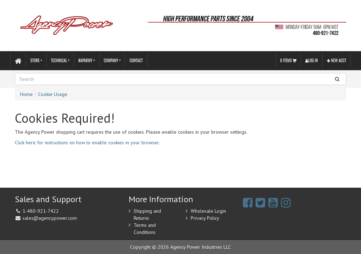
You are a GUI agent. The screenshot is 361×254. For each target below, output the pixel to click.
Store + (36, 60)
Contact (136, 60)
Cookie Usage (52, 94)
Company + (112, 60)
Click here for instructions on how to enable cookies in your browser (87, 142)
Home (26, 94)
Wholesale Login (208, 211)
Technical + (60, 60)
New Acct (336, 60)
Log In (311, 60)
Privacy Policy (205, 218)
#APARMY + (86, 60)
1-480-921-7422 (41, 211)
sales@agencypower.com (50, 218)
